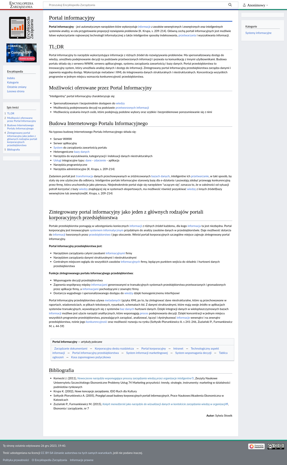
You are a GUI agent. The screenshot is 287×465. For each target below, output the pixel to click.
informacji (136, 226)
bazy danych (82, 151)
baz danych (127, 309)
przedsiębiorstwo (100, 234)
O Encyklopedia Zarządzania (49, 460)
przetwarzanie (200, 176)
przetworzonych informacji (132, 107)
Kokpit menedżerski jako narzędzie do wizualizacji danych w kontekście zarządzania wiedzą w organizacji (164, 404)
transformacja (84, 176)
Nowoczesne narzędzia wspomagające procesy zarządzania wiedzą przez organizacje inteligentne (134, 378)
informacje (144, 26)
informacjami (99, 284)
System (58, 147)
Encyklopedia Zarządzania (21, 5)
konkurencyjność (96, 321)
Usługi (57, 160)
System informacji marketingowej (147, 352)
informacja (194, 226)
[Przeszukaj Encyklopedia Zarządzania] (140, 5)
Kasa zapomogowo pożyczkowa (91, 357)
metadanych (112, 300)
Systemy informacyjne (258, 32)
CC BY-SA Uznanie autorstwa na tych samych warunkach (76, 452)
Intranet (178, 348)
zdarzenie (100, 160)
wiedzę (191, 189)
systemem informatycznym (107, 230)
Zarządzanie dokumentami (70, 348)
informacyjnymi (115, 253)
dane (88, 160)
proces (144, 313)
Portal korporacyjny (153, 348)
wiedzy (120, 103)
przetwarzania (187, 35)
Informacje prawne (81, 460)
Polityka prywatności (16, 460)
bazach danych (160, 176)
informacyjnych (130, 261)
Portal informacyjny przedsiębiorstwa (95, 352)
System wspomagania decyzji (193, 352)
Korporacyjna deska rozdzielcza (114, 348)
